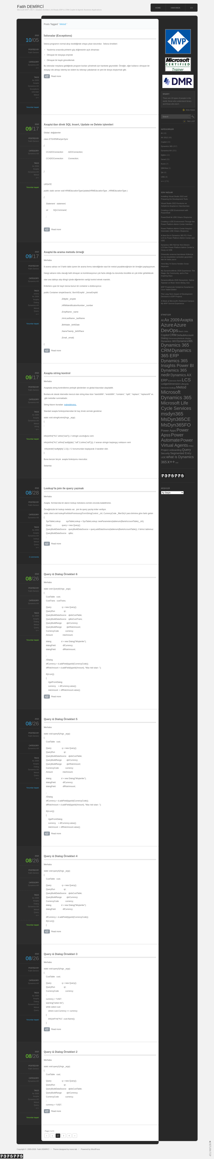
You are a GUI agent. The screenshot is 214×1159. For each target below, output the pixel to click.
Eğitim (163, 155)
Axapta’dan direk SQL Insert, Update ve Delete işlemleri (78, 124)
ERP (164, 380)
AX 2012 (164, 137)
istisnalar (35, 92)
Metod (36, 95)
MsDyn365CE (176, 419)
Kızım (163, 164)
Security (165, 453)
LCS (186, 379)
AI (162, 133)
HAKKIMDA (175, 8)
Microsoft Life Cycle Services (176, 405)
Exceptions (34, 89)
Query (36, 311)
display (188, 338)
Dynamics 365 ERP (176, 353)
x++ (37, 68)
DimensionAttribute (176, 338)
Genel (163, 159)
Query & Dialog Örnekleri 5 (61, 719)
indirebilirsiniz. (70, 405)
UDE (163, 177)
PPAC (191, 446)
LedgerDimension (170, 384)
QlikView (164, 168)
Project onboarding (171, 450)
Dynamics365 (184, 341)
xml (177, 463)
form (179, 381)
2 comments (34, 557)
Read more (56, 76)
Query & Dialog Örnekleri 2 (61, 1051)
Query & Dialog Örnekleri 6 (61, 574)
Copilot (164, 142)
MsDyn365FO (176, 425)
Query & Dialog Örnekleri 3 (61, 954)
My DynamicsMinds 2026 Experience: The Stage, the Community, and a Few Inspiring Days (178, 273)
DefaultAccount (185, 335)
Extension (172, 381)
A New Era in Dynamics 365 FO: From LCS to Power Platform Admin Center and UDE (178, 238)
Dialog (36, 302)
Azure (167, 325)
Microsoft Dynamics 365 (176, 394)
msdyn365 (172, 413)
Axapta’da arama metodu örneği (64, 252)
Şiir (162, 172)
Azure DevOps (173, 327)
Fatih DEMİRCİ (30, 6)
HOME (158, 8)
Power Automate (172, 437)
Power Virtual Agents (177, 443)
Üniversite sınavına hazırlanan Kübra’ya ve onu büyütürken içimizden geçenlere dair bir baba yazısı (177, 256)
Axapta (36, 83)
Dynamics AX (33, 65)
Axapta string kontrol (57, 373)
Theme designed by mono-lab (65, 1149)
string (36, 426)
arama (36, 294)
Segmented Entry (180, 453)
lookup (36, 539)
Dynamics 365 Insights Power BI (177, 363)
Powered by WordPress (90, 1149)
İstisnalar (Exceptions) (58, 35)
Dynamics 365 (167, 146)
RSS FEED (190, 110)
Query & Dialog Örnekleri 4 (61, 856)
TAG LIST (191, 121)
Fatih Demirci (33, 52)
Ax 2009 (35, 80)
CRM (172, 335)
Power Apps (168, 430)
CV (191, 8)
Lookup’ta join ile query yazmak (64, 488)
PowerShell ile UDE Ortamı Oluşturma (176, 217)
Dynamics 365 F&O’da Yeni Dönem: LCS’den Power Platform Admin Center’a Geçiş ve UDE (177, 247)
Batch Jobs (183, 331)
